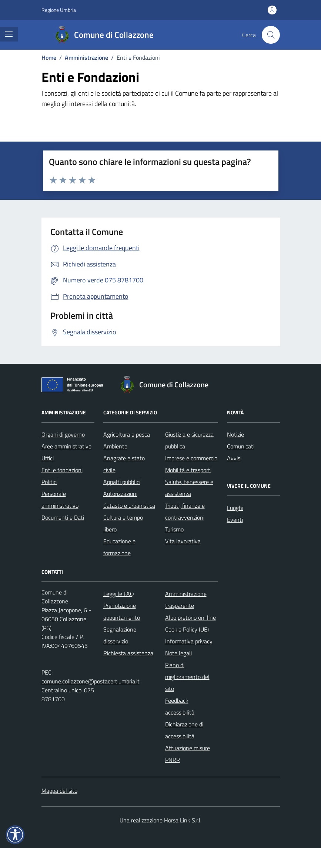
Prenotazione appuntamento (121, 611)
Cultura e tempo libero (123, 523)
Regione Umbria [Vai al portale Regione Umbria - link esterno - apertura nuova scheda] (58, 10)
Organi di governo (63, 434)
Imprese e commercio (191, 458)
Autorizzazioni (120, 493)
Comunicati (240, 446)
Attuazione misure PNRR (187, 753)
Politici (49, 481)
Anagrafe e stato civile (124, 464)
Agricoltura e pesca (126, 434)
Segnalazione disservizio (119, 635)
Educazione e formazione (119, 547)
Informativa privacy (189, 641)
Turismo (174, 529)
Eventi (235, 519)
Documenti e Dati (62, 517)
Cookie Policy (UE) (187, 629)
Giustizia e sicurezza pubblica (189, 440)
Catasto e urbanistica (129, 505)
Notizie (235, 434)
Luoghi (235, 507)
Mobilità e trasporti (188, 470)
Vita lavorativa (183, 541)
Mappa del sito (59, 790)
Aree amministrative (66, 446)
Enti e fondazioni (62, 470)
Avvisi (234, 458)
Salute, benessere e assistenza (189, 487)
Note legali (178, 653)
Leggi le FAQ (118, 593)
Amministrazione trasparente (186, 599)
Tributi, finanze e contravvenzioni (185, 511)
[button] (15, 834)
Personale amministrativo (59, 499)
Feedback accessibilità (179, 706)
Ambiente (115, 446)
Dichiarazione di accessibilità (184, 730)
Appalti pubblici (121, 481)
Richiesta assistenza (128, 653)
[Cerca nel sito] (271, 35)
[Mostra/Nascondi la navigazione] (8, 34)
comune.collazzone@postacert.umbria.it (90, 681)
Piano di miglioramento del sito (187, 676)
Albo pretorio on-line (190, 617)
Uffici (47, 458)
